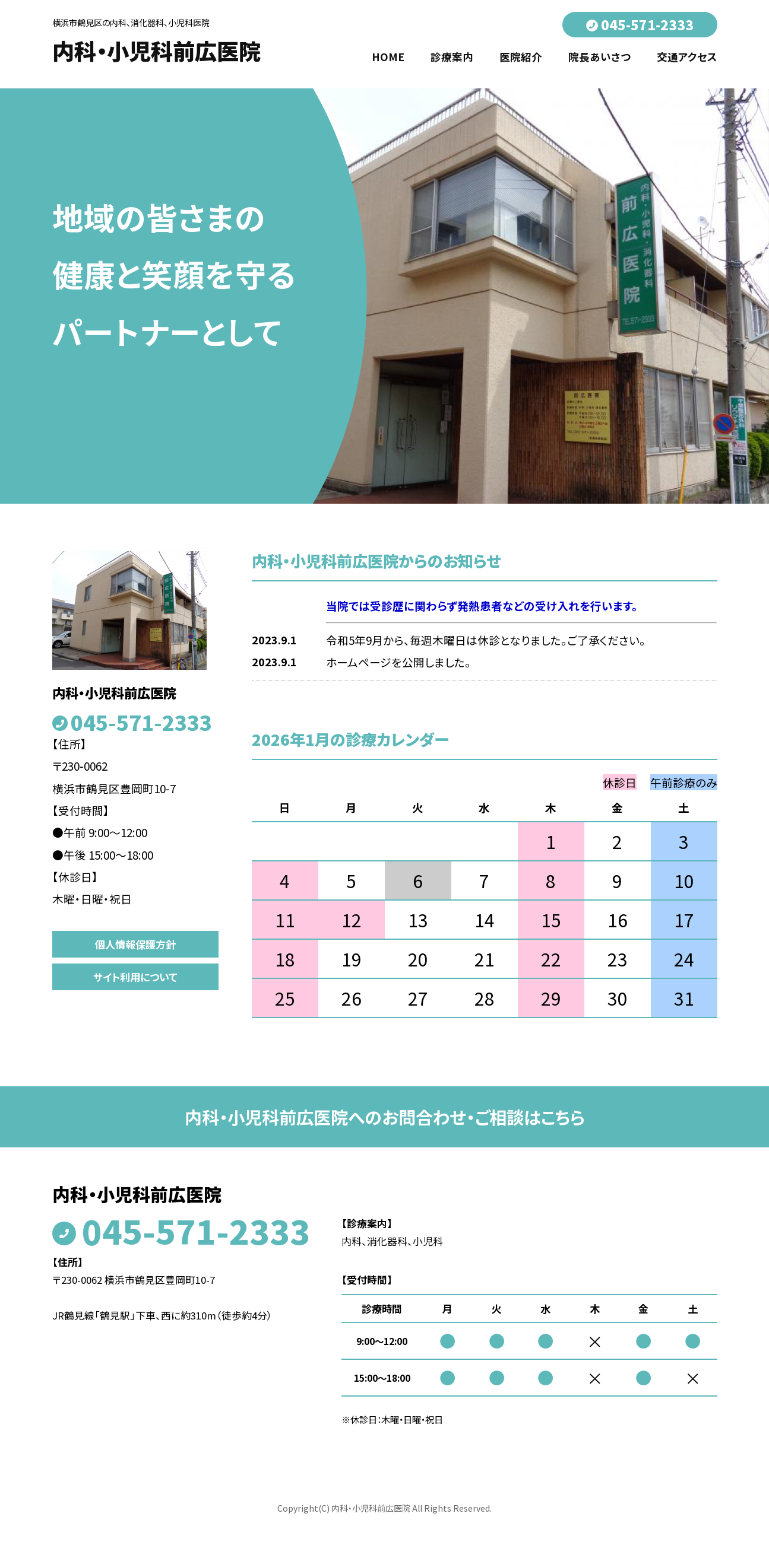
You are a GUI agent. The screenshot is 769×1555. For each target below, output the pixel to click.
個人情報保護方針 (135, 944)
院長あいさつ (599, 56)
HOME (388, 56)
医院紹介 (520, 56)
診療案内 (452, 56)
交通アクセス (687, 56)
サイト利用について (135, 976)
